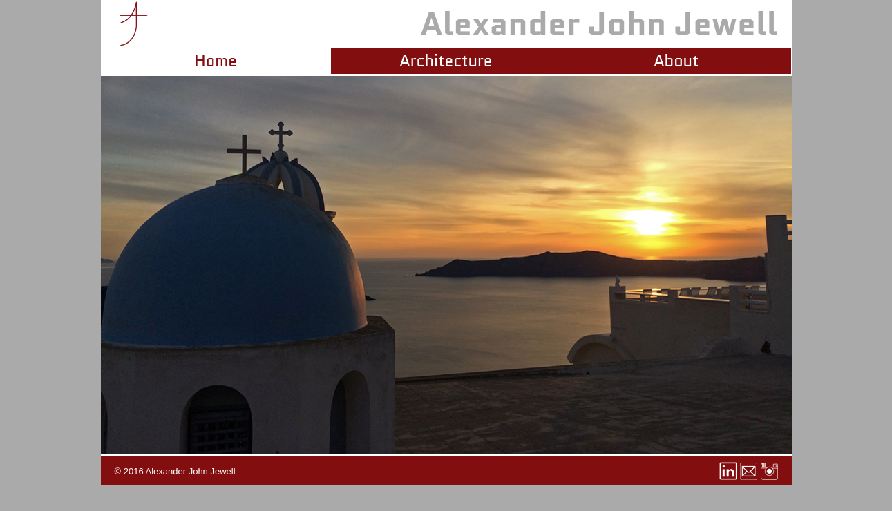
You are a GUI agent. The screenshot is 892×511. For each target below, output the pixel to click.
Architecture (445, 61)
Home (215, 61)
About (676, 61)
